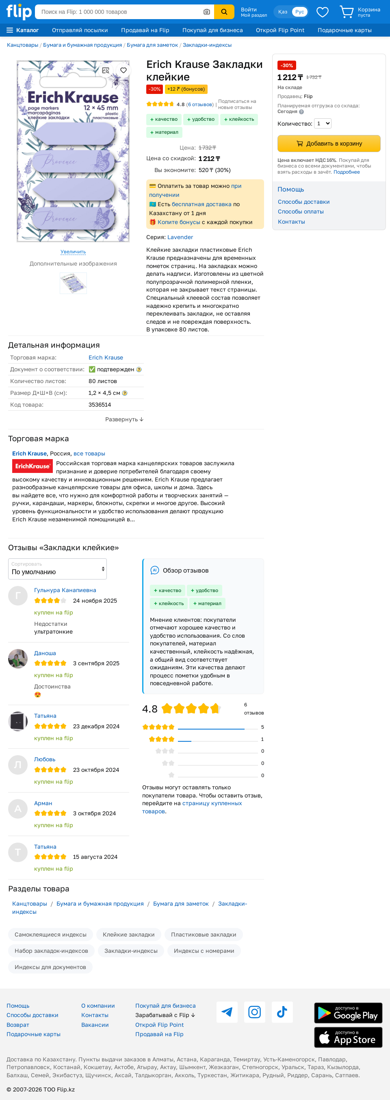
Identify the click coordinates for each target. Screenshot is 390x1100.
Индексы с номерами (204, 950)
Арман (43, 802)
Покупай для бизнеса (212, 29)
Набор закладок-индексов (51, 950)
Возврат (17, 1024)
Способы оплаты (301, 211)
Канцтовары (22, 44)
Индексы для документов (50, 966)
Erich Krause (106, 357)
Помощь (17, 1005)
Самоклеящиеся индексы (51, 934)
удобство (203, 119)
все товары (89, 453)
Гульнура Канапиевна (65, 589)
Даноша (45, 652)
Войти (249, 9)
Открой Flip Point (280, 29)
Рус (299, 12)
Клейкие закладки (129, 934)
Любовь (44, 759)
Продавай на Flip (145, 29)
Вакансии (95, 1024)
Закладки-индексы (207, 44)
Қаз (282, 12)
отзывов (200, 104)
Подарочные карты (345, 29)
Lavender (180, 236)
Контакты (291, 221)
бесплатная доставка (202, 203)
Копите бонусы (179, 221)
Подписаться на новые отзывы (237, 104)
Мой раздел (254, 15)
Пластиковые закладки (203, 934)
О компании (98, 1005)
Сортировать (26, 564)
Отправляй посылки (80, 29)
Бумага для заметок (152, 44)
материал (166, 132)
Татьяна (45, 715)
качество (166, 119)
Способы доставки (304, 201)
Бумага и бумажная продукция (82, 44)
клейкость (241, 119)
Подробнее (347, 172)
